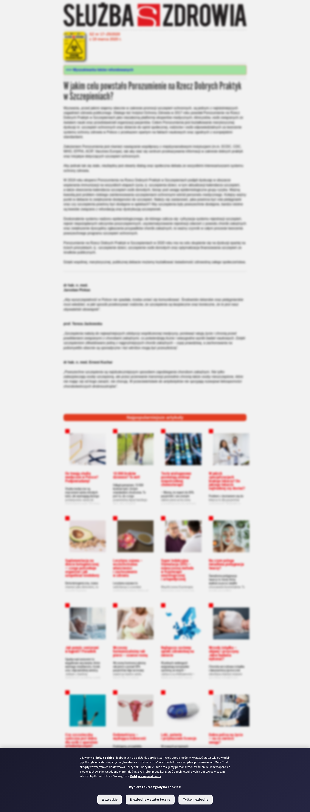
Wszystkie (110, 799)
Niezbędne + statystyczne (150, 799)
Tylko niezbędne (195, 799)
